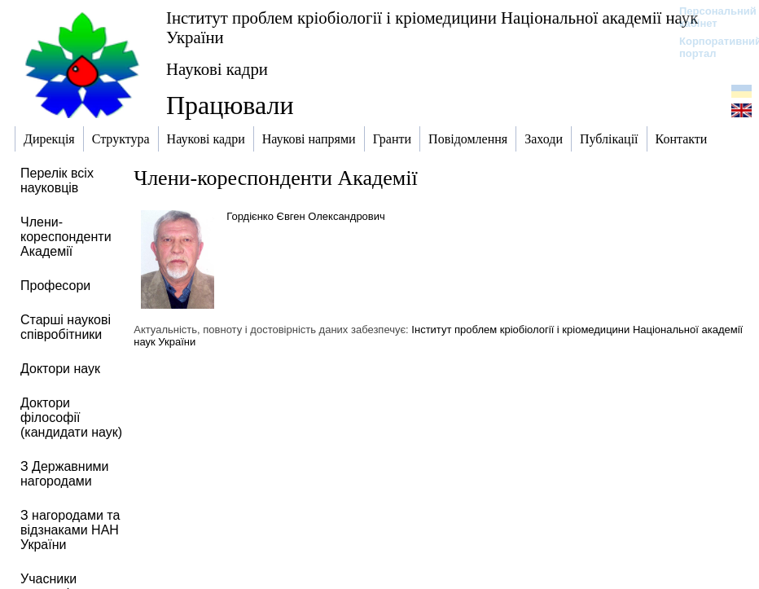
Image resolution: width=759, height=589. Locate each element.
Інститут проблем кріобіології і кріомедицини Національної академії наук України (432, 27)
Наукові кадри (217, 68)
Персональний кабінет (709, 17)
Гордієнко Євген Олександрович (305, 216)
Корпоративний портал (709, 47)
